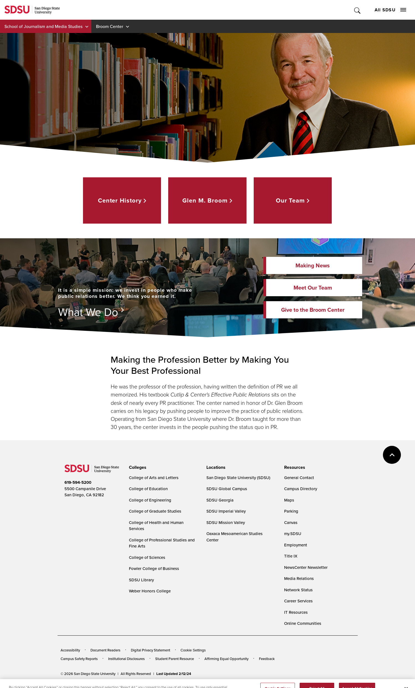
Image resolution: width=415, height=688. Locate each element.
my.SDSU (292, 533)
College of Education (148, 489)
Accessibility (70, 650)
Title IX (290, 556)
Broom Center (109, 26)
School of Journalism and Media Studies (43, 26)
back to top (392, 455)
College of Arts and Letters (153, 477)
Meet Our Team (313, 287)
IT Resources (296, 612)
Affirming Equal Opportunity (226, 658)
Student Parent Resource (174, 658)
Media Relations (299, 578)
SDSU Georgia (220, 500)
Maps (289, 500)
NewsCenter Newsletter (306, 567)
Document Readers (105, 650)
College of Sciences (147, 557)
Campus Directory (300, 489)
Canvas (290, 522)
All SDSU (390, 10)
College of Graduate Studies (155, 511)
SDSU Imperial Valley (226, 511)
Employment (295, 545)
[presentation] (136, 467)
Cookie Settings (193, 650)
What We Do (88, 311)
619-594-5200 (77, 482)
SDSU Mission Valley (225, 522)
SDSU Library (141, 580)
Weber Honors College (150, 591)
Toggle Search (357, 10)
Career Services (298, 601)
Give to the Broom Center (312, 310)
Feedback (267, 658)
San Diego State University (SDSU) (238, 477)
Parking (291, 511)
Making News (312, 265)
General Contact (299, 477)
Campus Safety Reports (79, 658)
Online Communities (302, 623)
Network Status (298, 590)
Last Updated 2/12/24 (173, 673)
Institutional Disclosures (126, 658)
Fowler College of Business (154, 568)
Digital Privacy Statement (150, 650)
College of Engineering (150, 500)
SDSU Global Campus (226, 489)
